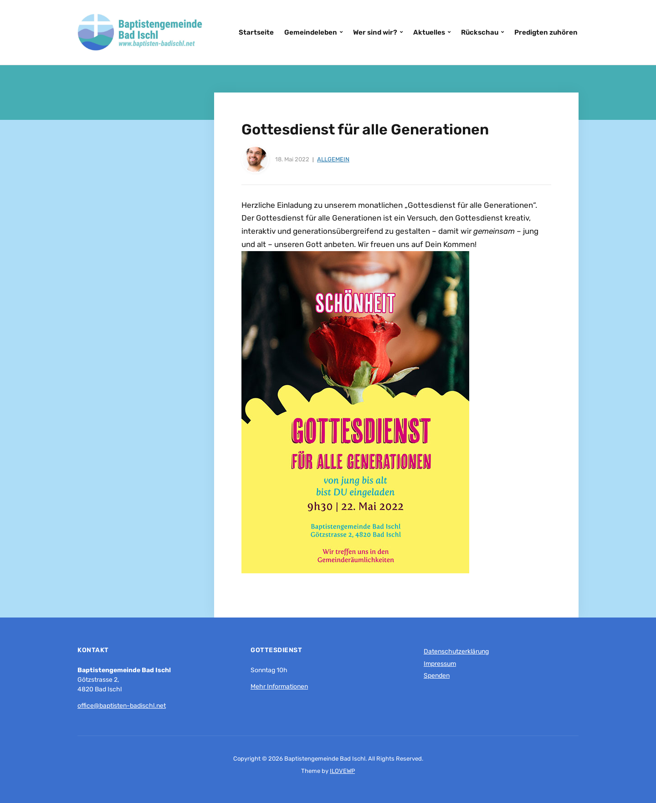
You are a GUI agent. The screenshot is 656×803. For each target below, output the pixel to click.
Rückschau (479, 32)
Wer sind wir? (375, 32)
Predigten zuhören (546, 32)
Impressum (440, 664)
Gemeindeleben (310, 32)
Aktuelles (429, 32)
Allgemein (333, 159)
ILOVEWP (342, 770)
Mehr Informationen (279, 686)
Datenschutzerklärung (456, 651)
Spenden (437, 675)
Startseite (256, 32)
